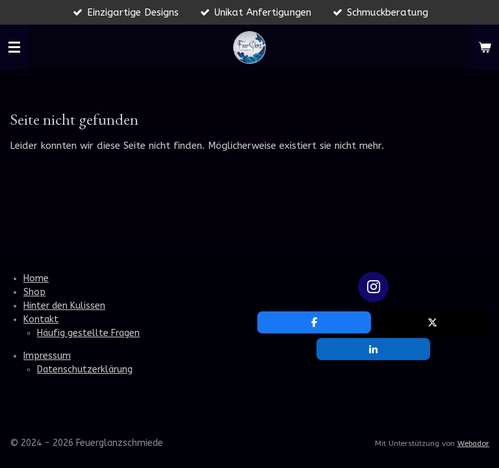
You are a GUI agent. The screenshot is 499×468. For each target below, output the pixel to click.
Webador (473, 443)
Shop (34, 292)
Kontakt (40, 319)
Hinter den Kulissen (64, 305)
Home (36, 278)
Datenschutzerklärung (85, 369)
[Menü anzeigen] (14, 47)
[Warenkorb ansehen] (484, 47)
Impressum (47, 355)
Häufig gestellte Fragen (88, 333)
